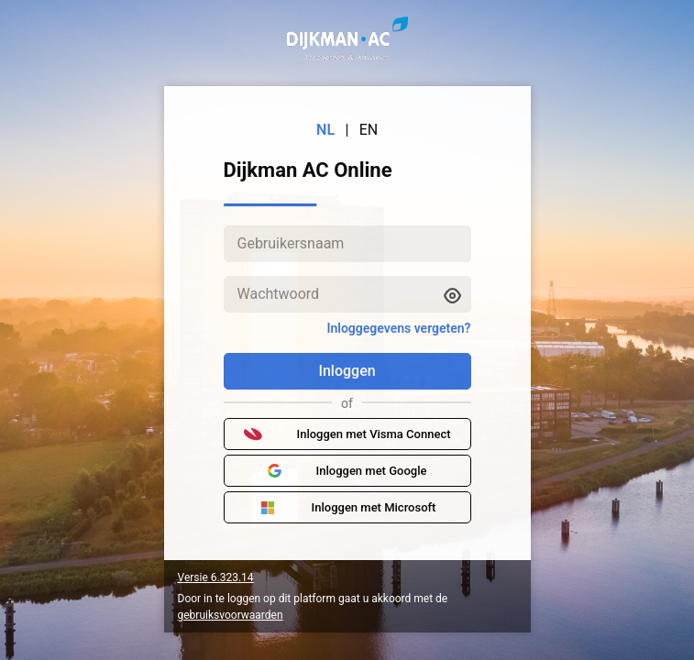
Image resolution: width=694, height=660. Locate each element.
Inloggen (346, 371)
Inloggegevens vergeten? (398, 328)
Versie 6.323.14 (216, 577)
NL (325, 129)
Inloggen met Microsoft (347, 508)
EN (369, 129)
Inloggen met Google (347, 471)
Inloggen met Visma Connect (347, 434)
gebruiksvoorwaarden (230, 615)
